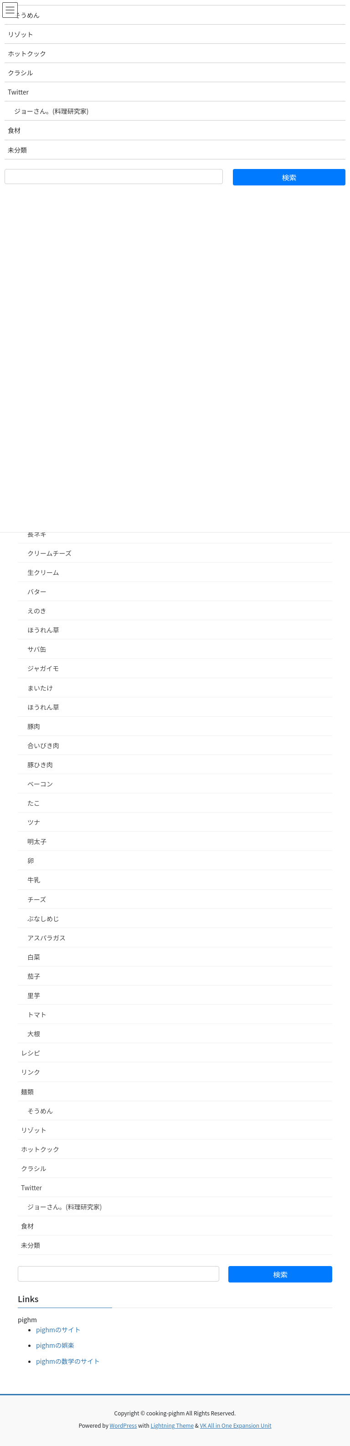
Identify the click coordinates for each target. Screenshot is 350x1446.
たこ (33, 802)
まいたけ (40, 687)
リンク (30, 1072)
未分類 (30, 1245)
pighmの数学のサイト (68, 1361)
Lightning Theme (172, 1425)
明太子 (36, 841)
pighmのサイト (58, 1329)
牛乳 (33, 879)
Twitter (31, 1187)
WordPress (123, 1425)
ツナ (33, 822)
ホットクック (40, 1149)
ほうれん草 (43, 629)
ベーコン (40, 783)
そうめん (40, 1110)
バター (36, 591)
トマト (36, 1014)
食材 (27, 1225)
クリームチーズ (49, 553)
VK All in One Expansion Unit (236, 1425)
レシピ (30, 1052)
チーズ (36, 899)
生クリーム (43, 572)
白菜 (33, 956)
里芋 (33, 995)
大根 (33, 1033)
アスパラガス (46, 937)
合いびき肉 (43, 745)
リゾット (33, 1130)
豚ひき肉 (40, 764)
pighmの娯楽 (55, 1345)
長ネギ (36, 533)
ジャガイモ (43, 668)
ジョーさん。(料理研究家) (64, 1206)
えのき (36, 610)
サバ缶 (36, 649)
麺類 (27, 1091)
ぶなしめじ (43, 918)
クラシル (33, 1168)
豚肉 (33, 726)
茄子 (33, 976)
